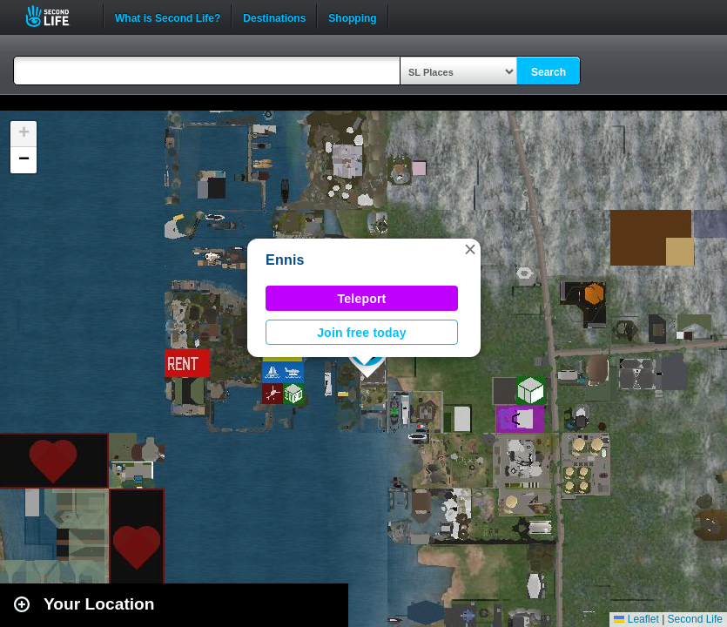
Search (548, 72)
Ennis (285, 260)
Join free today (362, 333)
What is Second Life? (167, 16)
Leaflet (636, 619)
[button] (470, 249)
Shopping (352, 16)
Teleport (362, 299)
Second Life (57, 16)
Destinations (274, 16)
